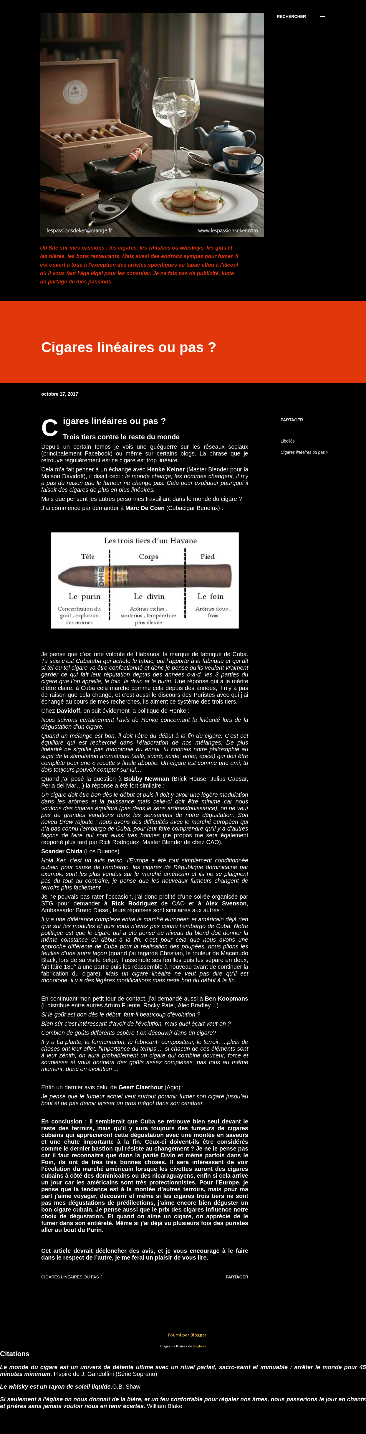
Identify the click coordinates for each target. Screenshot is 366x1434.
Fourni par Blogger (183, 1335)
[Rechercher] (291, 16)
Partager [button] (292, 420)
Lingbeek (199, 1346)
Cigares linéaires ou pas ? (304, 452)
